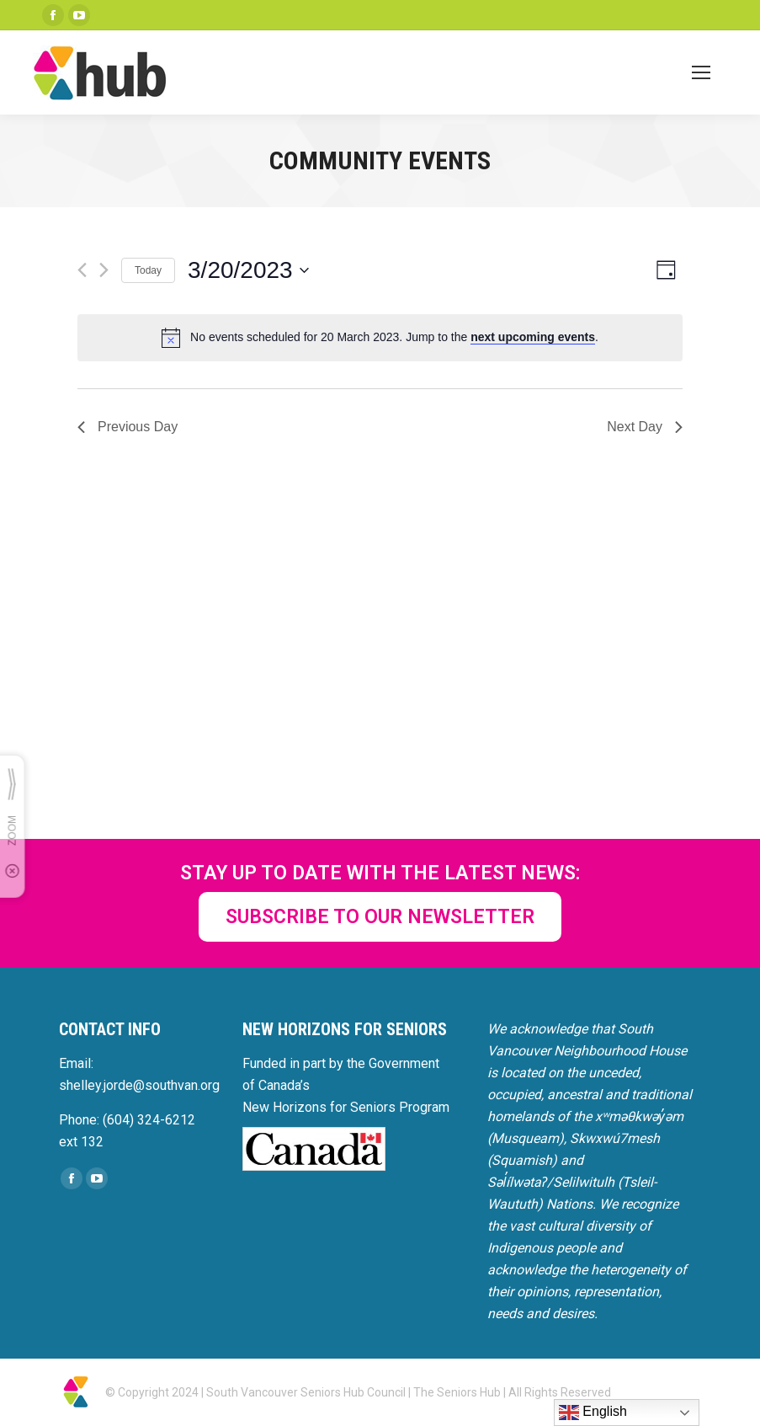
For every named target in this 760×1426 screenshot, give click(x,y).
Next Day (645, 426)
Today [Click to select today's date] (148, 270)
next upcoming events (532, 337)
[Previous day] (82, 270)
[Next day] (104, 270)
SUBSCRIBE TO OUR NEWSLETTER (380, 916)
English (593, 1412)
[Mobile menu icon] (701, 72)
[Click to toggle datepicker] (248, 270)
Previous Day (127, 426)
